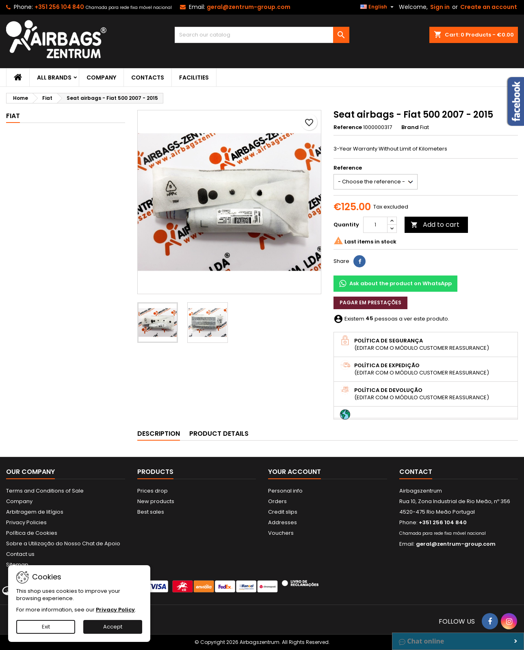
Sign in (440, 7)
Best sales (150, 512)
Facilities (194, 77)
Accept (112, 627)
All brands (54, 77)
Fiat (13, 116)
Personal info (285, 491)
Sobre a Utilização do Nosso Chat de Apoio (63, 543)
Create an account (488, 7)
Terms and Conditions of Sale (45, 491)
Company (101, 77)
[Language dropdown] (378, 7)
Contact (415, 471)
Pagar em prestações (370, 302)
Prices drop (152, 491)
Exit (46, 627)
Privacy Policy (115, 609)
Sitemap (17, 564)
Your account (294, 471)
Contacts (147, 77)
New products (155, 501)
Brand (410, 127)
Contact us (20, 554)
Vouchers (281, 533)
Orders (277, 501)
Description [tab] (158, 433)
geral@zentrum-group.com (248, 7)
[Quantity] (375, 225)
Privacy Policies (26, 522)
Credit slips (282, 512)
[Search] (262, 35)
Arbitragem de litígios (34, 512)
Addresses (282, 522)
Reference (347, 127)
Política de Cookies (31, 533)
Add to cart (435, 224)
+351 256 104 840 (59, 7)
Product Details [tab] (219, 433)
